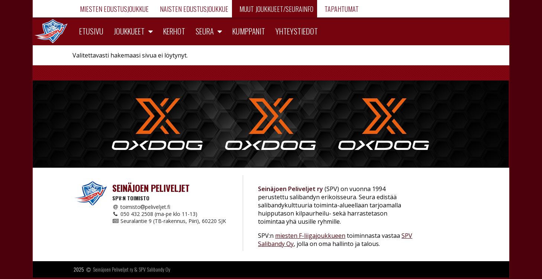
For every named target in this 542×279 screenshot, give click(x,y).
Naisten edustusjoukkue (193, 9)
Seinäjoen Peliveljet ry (113, 269)
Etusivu (91, 31)
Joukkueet (129, 31)
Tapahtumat (341, 9)
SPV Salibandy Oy (154, 269)
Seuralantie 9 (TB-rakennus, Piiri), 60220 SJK (169, 220)
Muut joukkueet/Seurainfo (275, 9)
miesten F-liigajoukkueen (310, 236)
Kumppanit (248, 31)
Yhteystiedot (296, 31)
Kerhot (174, 31)
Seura (205, 31)
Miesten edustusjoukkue (113, 9)
